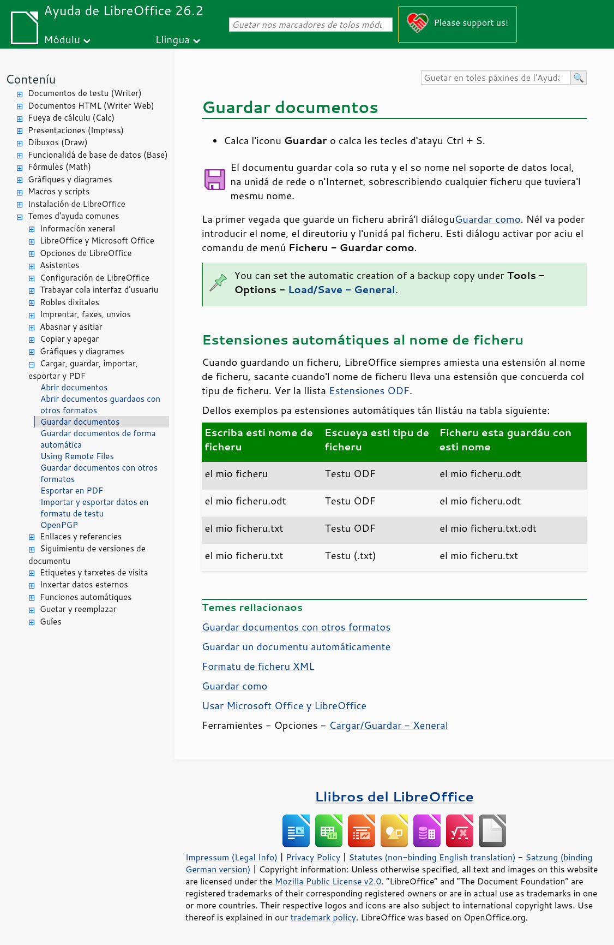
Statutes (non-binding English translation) (431, 857)
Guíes (51, 621)
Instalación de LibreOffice (76, 204)
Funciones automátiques (85, 597)
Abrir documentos (73, 387)
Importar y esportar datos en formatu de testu (94, 507)
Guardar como (487, 219)
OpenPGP (59, 525)
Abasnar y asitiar (71, 326)
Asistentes (59, 265)
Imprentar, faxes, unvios (85, 314)
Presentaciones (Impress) (76, 130)
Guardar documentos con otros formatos (99, 473)
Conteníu (30, 78)
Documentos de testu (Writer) (85, 93)
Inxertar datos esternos (84, 584)
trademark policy (323, 917)
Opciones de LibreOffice (85, 253)
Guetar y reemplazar (78, 609)
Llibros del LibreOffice (394, 796)
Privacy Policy (313, 857)
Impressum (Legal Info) (231, 857)
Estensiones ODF (369, 390)
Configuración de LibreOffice (94, 277)
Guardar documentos (79, 421)
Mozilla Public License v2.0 (328, 881)
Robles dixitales (69, 302)
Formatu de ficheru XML (258, 666)
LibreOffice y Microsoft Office (97, 240)
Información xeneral (77, 228)
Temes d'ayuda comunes (73, 216)
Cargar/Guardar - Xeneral (388, 725)
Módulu (62, 39)
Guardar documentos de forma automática (98, 438)
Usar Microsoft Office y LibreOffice (284, 705)
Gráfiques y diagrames (70, 179)
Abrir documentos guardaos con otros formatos (100, 404)
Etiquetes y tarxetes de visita (94, 572)
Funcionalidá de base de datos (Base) (98, 155)
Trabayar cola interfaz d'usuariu (99, 289)
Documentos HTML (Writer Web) (91, 105)
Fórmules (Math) (59, 167)
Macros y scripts (58, 191)
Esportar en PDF (71, 490)
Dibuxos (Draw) (58, 142)
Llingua (172, 39)
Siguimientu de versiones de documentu (87, 555)
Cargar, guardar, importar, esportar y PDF (83, 370)
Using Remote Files (77, 456)
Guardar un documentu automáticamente (296, 646)
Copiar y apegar (69, 338)
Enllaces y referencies (81, 536)
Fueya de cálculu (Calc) (71, 117)
